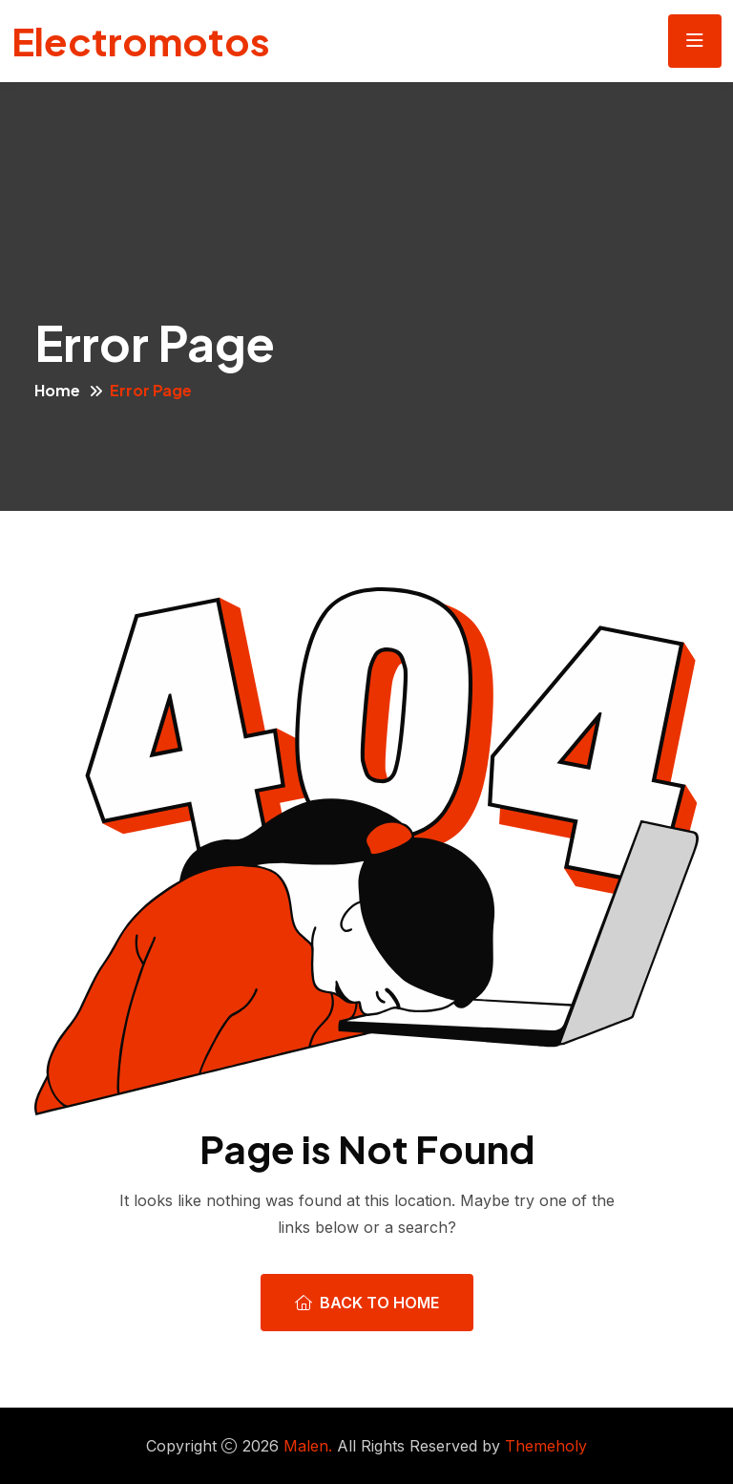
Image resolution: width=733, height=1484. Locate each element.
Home (57, 390)
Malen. (307, 1445)
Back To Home (367, 1302)
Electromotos (140, 40)
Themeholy (546, 1445)
